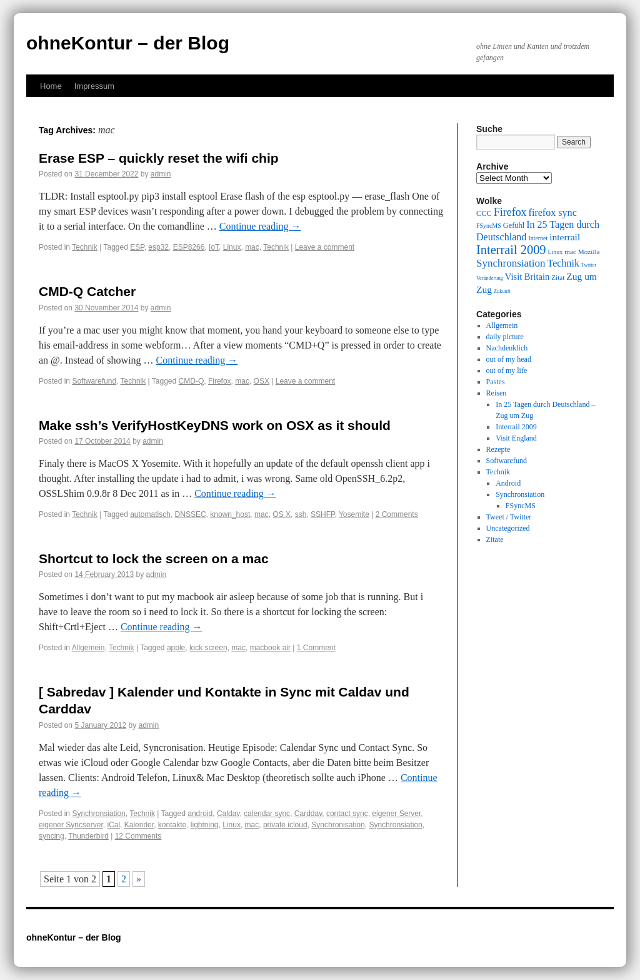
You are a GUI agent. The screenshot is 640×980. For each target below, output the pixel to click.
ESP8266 (189, 247)
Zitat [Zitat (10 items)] (557, 277)
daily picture (505, 336)
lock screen (208, 647)
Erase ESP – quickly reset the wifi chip (159, 158)
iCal (113, 824)
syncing (51, 836)
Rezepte (498, 449)
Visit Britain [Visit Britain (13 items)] (527, 277)
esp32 (158, 247)
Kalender (139, 824)
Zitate (495, 539)
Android (508, 483)
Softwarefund (94, 381)
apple (176, 647)
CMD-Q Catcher (87, 291)
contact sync (347, 813)
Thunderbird (88, 836)
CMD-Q (191, 381)
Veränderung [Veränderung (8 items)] (489, 278)
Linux (232, 247)
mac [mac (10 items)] (570, 251)
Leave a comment (324, 247)
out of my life (507, 370)
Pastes (495, 381)
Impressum (94, 86)
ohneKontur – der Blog (127, 43)
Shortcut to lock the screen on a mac (154, 558)
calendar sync (267, 813)
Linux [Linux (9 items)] (555, 251)
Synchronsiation (98, 813)
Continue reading (260, 226)
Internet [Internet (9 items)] (538, 238)
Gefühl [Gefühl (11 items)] (513, 225)
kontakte (172, 824)
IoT (214, 247)
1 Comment (316, 647)
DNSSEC (190, 514)
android (200, 813)
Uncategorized (508, 528)
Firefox (219, 381)
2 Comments (397, 514)
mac (252, 247)
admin (161, 174)
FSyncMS (521, 505)
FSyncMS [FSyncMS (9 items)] (488, 225)
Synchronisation (337, 824)
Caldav (228, 813)
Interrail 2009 (516, 426)
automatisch (150, 514)
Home (51, 86)
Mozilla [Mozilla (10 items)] (589, 251)
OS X (281, 514)
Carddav (308, 813)
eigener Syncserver (71, 824)
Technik (85, 247)
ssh (301, 514)
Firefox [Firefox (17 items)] (510, 212)
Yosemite (354, 514)
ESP (137, 247)
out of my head (508, 359)
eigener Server (396, 813)
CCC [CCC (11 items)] (484, 213)
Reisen (496, 393)
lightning (205, 824)
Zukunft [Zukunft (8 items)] (502, 291)
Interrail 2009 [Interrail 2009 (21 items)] (511, 250)
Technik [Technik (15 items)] (564, 263)
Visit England (516, 438)
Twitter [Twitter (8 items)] (588, 265)
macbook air (270, 647)
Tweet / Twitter (509, 517)
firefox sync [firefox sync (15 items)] (553, 212)
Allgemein (88, 647)
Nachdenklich (507, 348)
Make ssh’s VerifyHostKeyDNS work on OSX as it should (215, 425)
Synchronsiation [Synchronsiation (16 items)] (511, 263)
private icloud (285, 824)
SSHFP (322, 514)
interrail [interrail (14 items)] (564, 237)
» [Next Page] (138, 879)
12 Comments (138, 836)
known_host (230, 514)
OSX (261, 381)
